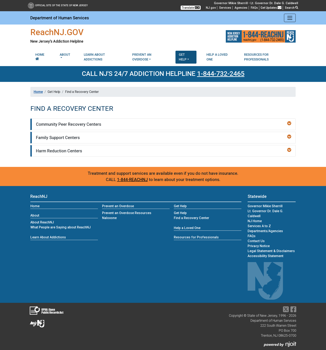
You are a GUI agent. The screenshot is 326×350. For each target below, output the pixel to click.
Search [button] (291, 7)
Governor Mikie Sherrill (265, 206)
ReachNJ (38, 196)
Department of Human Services (59, 17)
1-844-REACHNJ (132, 179)
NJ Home (255, 221)
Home (39, 56)
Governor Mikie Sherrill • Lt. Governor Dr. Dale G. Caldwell (256, 3)
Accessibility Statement (265, 256)
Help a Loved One (217, 57)
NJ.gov (211, 7)
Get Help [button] (182, 57)
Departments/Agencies (265, 231)
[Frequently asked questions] (254, 7)
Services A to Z (259, 226)
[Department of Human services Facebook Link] (293, 311)
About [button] (65, 55)
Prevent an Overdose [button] (141, 57)
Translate (191, 8)
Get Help (180, 213)
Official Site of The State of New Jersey (58, 5)
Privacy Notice (259, 246)
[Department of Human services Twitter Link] (286, 311)
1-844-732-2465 (220, 74)
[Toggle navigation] (290, 18)
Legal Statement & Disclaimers (271, 251)
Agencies (241, 7)
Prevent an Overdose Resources (126, 213)
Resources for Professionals (256, 57)
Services (225, 7)
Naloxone (109, 218)
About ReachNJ (42, 222)
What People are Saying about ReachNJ (60, 227)
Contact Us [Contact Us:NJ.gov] (256, 241)
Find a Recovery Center (191, 218)
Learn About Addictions (94, 57)
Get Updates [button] (271, 8)
